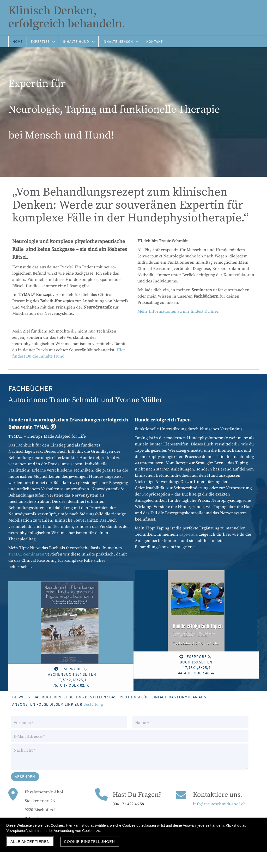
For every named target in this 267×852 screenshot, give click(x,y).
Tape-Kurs (188, 534)
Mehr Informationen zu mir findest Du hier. (178, 311)
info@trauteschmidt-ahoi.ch (219, 804)
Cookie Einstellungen (89, 841)
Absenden (25, 776)
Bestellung (93, 704)
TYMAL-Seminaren (26, 554)
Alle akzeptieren (30, 841)
